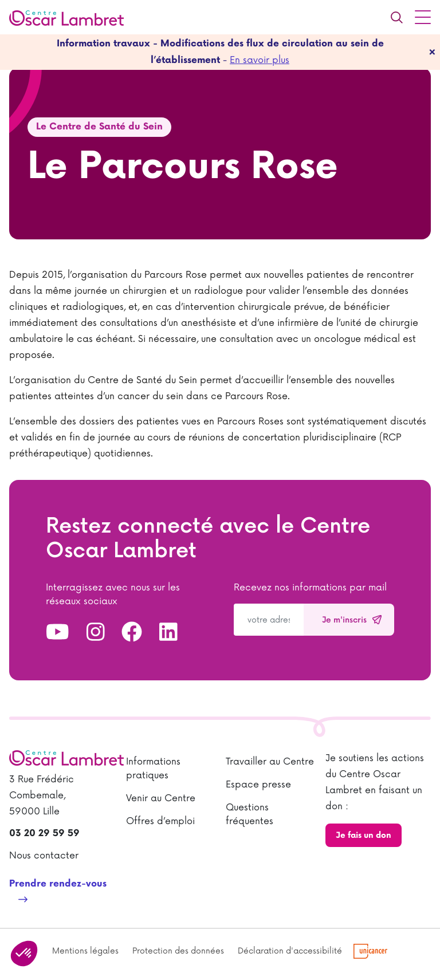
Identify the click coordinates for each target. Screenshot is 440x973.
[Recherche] (396, 17)
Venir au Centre (160, 798)
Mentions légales (85, 951)
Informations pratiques (153, 768)
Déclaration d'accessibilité (290, 951)
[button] (24, 953)
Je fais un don (363, 835)
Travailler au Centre (270, 761)
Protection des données (178, 951)
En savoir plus (259, 60)
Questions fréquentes (249, 814)
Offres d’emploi (160, 821)
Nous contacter (43, 855)
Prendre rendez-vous (58, 884)
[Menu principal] (423, 17)
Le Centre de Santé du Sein (99, 126)
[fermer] (432, 52)
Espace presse (258, 784)
